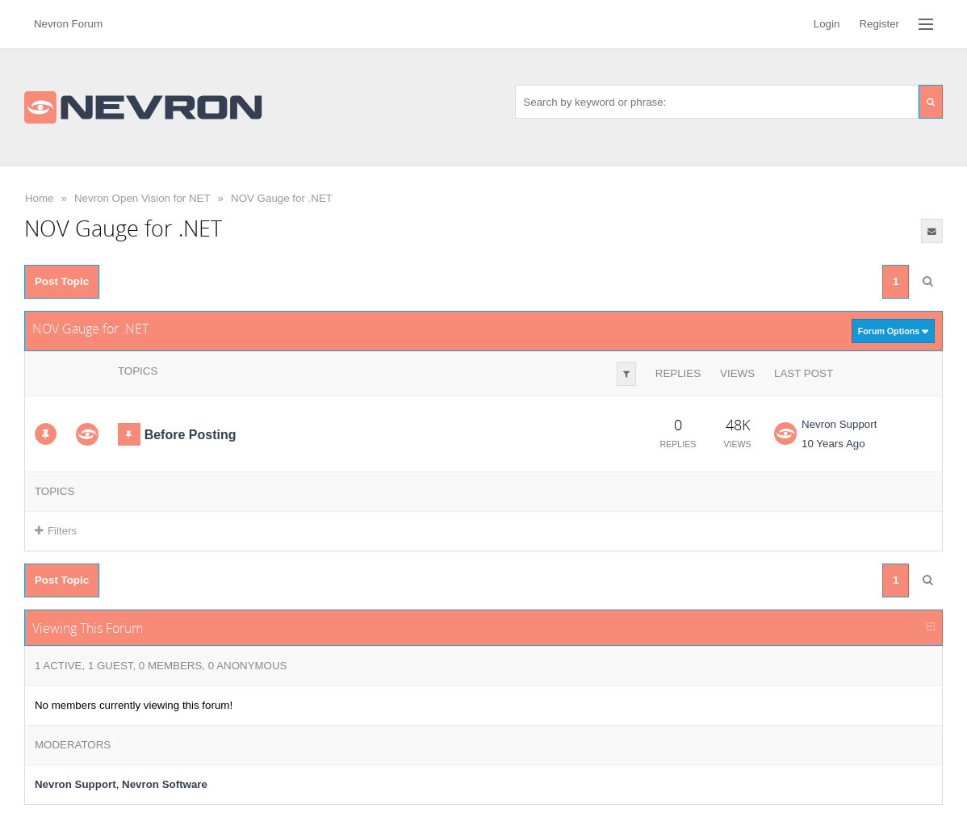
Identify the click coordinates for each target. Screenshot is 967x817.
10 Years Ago (833, 444)
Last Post (803, 373)
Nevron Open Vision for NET (142, 198)
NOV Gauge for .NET (282, 198)
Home (39, 198)
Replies (678, 373)
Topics (137, 371)
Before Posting (190, 435)
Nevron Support (839, 424)
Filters (56, 531)
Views (737, 373)
